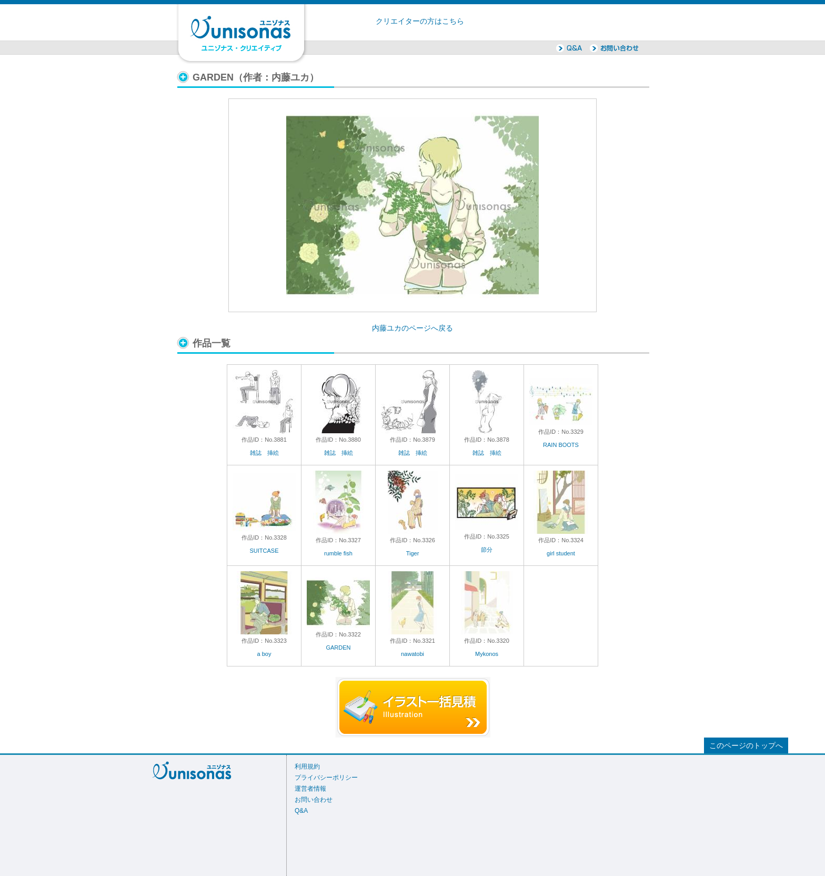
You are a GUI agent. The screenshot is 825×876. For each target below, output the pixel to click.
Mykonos (486, 654)
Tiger (412, 553)
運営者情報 (310, 788)
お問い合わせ (314, 799)
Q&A (301, 810)
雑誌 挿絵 (264, 453)
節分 (486, 549)
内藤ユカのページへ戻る (412, 328)
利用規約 (307, 766)
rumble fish (338, 553)
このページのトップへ (746, 746)
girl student (561, 553)
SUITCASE (263, 551)
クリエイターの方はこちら (420, 21)
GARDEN (338, 647)
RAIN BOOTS (561, 445)
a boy (264, 654)
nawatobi (412, 654)
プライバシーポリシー (326, 777)
